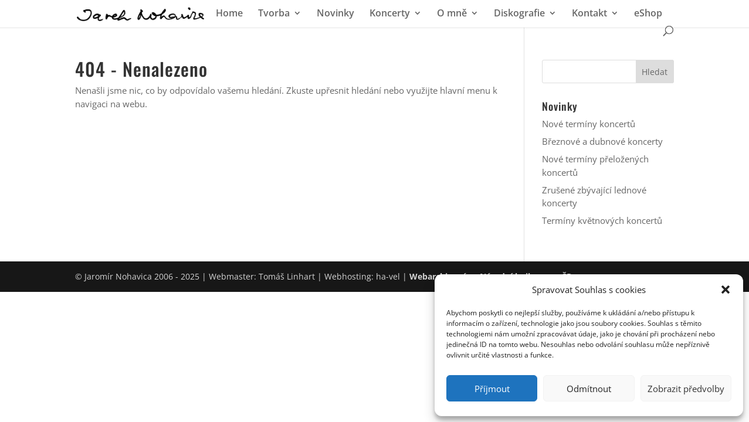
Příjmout (492, 388)
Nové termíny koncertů (588, 124)
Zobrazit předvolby (686, 388)
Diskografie (519, 14)
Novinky (335, 14)
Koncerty (390, 14)
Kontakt (589, 14)
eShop (648, 14)
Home (229, 14)
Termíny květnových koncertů (602, 220)
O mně (452, 14)
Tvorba (274, 14)
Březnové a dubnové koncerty (602, 141)
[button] (725, 289)
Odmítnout (589, 388)
